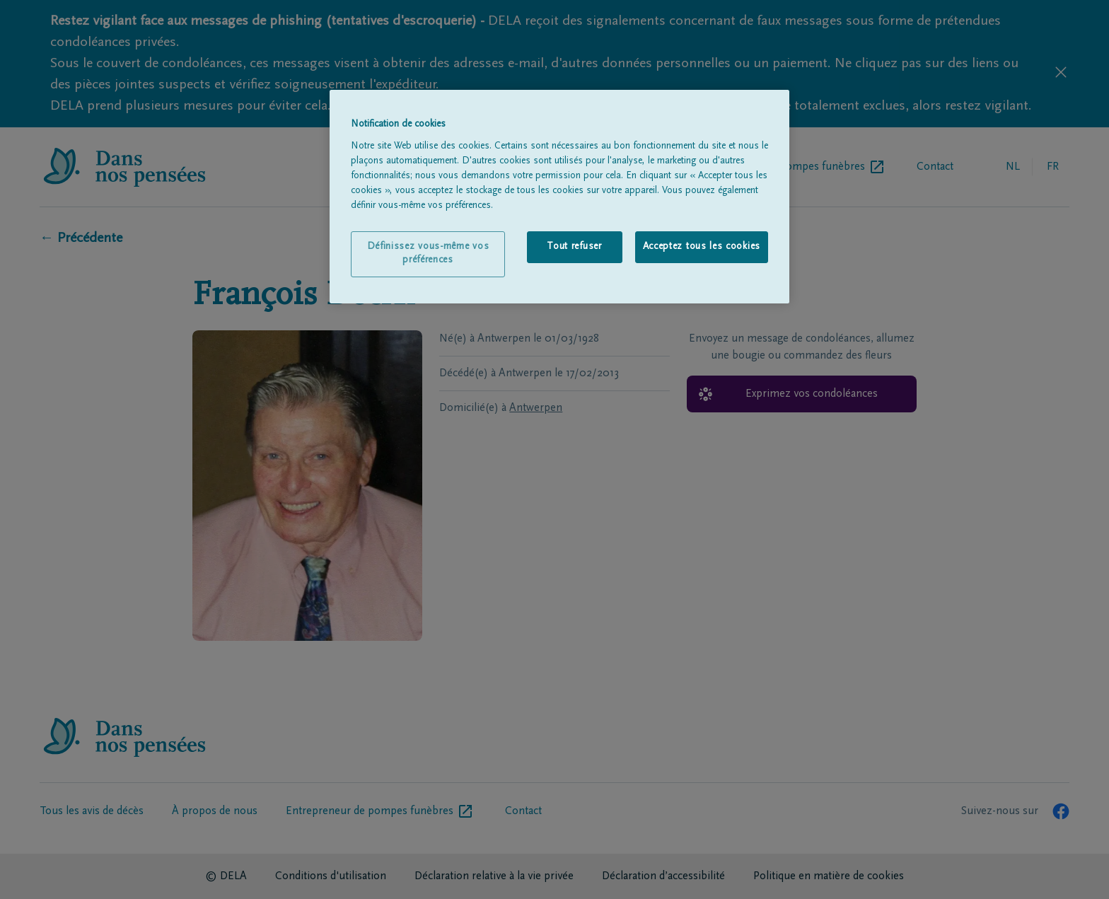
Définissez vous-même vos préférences (428, 254)
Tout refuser (574, 247)
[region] (559, 196)
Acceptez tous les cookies (702, 247)
